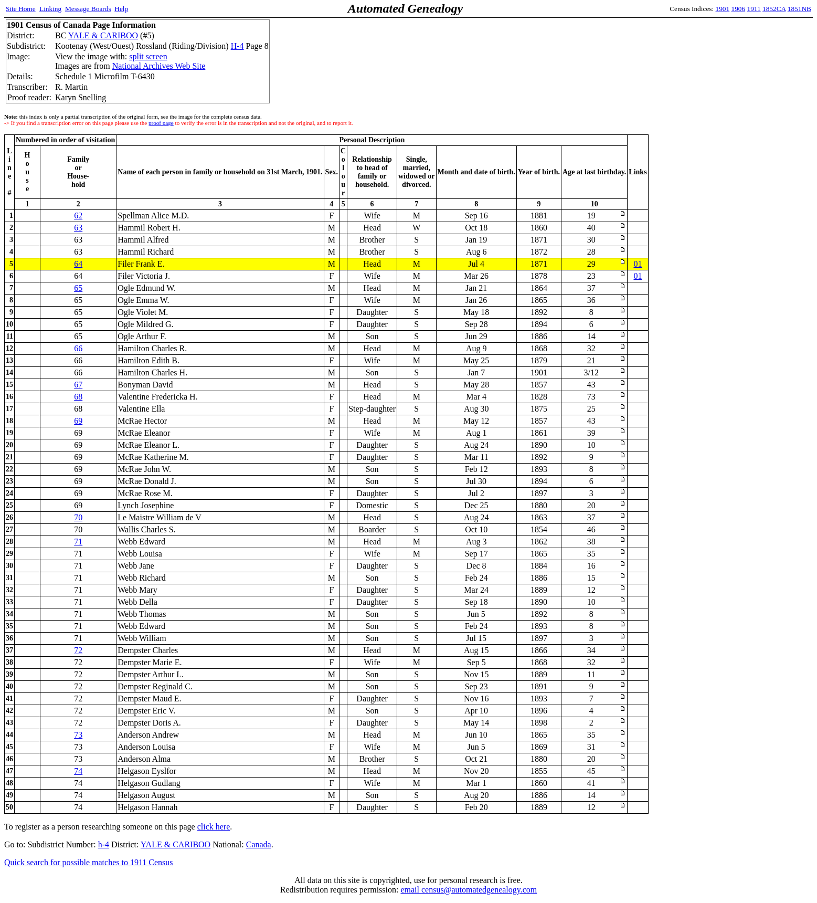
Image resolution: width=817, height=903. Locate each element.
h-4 (103, 844)
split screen (148, 56)
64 (78, 263)
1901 (723, 9)
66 (78, 348)
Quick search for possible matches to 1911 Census (88, 862)
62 (78, 215)
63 (78, 227)
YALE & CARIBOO (103, 35)
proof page (161, 123)
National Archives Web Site (159, 65)
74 (78, 770)
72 (78, 650)
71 (78, 541)
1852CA (774, 9)
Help (121, 9)
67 (78, 384)
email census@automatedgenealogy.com (468, 889)
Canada (258, 844)
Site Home (21, 9)
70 (78, 517)
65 (78, 288)
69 (78, 420)
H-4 (237, 45)
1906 (738, 9)
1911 (754, 9)
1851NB (799, 9)
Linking (50, 9)
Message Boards (88, 9)
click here (213, 826)
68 (78, 396)
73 (78, 734)
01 (637, 263)
